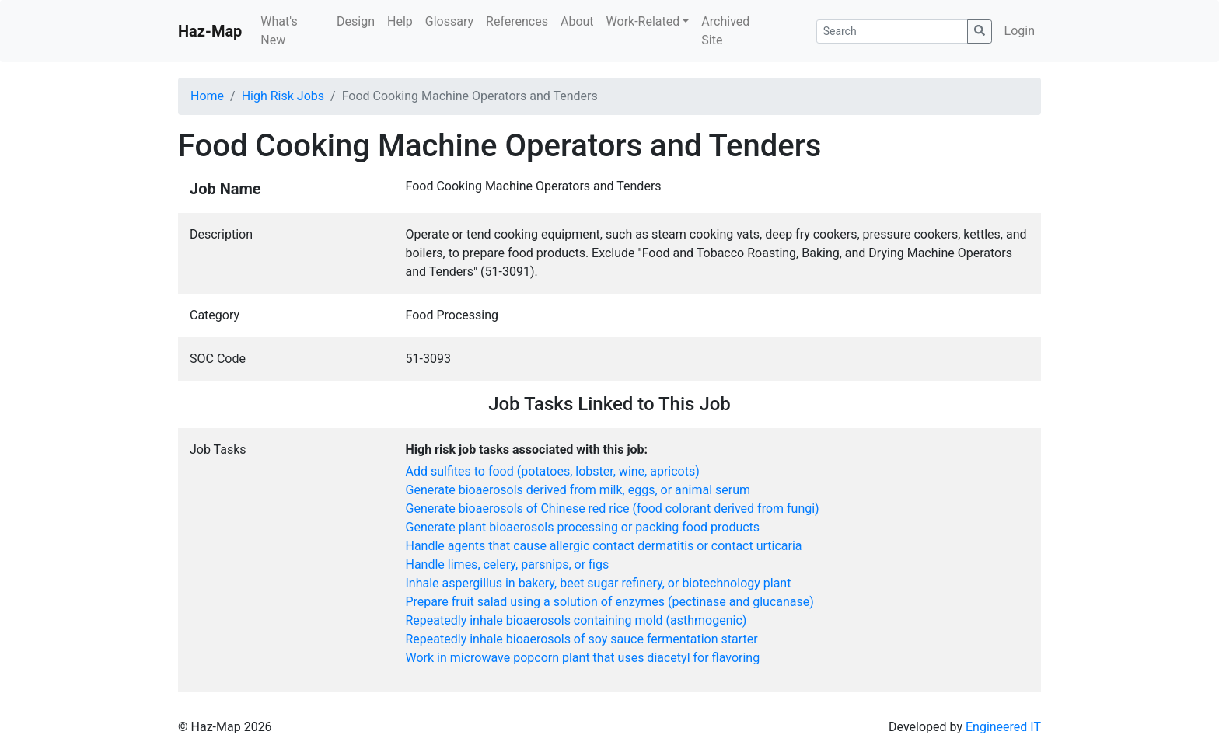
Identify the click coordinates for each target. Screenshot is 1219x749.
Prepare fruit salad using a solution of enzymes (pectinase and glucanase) (610, 601)
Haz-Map (210, 31)
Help (400, 21)
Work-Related (643, 21)
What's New (278, 30)
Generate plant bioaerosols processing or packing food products (583, 527)
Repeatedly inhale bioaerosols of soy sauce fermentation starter (582, 639)
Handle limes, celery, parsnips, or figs (508, 564)
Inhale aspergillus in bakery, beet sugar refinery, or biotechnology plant (598, 583)
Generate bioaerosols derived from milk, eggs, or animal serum (578, 489)
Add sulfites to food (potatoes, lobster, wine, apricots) (553, 471)
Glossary (449, 21)
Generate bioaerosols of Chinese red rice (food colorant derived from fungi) (612, 508)
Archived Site (725, 30)
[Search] (892, 31)
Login (1019, 30)
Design (356, 21)
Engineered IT (1003, 726)
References (517, 21)
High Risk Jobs (283, 96)
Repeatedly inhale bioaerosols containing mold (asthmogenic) (576, 620)
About (577, 21)
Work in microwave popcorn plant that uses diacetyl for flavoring (583, 657)
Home (207, 96)
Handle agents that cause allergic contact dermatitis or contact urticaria (604, 545)
